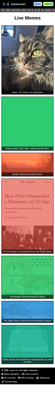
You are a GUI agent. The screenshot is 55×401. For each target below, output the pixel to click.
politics (8, 10)
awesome (48, 10)
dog (43, 10)
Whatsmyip (42, 378)
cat (35, 10)
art (32, 10)
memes (24, 10)
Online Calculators (10, 374)
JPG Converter (8, 378)
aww (28, 10)
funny (3, 10)
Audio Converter (30, 374)
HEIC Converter (26, 378)
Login (38, 4)
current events (15, 10)
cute (39, 10)
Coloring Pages (9, 381)
